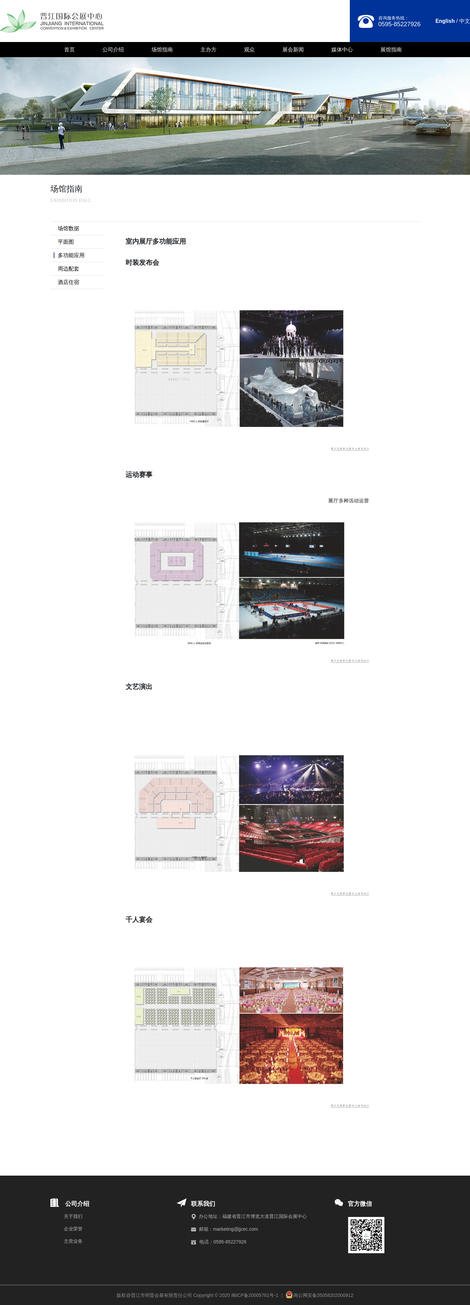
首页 (69, 49)
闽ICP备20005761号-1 (254, 1295)
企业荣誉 (73, 1228)
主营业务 (73, 1241)
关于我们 (73, 1216)
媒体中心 (342, 49)
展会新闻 (293, 49)
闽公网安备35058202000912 (323, 1295)
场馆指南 (162, 49)
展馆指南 (391, 49)
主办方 (208, 49)
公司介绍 (113, 49)
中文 (464, 21)
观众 (249, 49)
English (445, 21)
